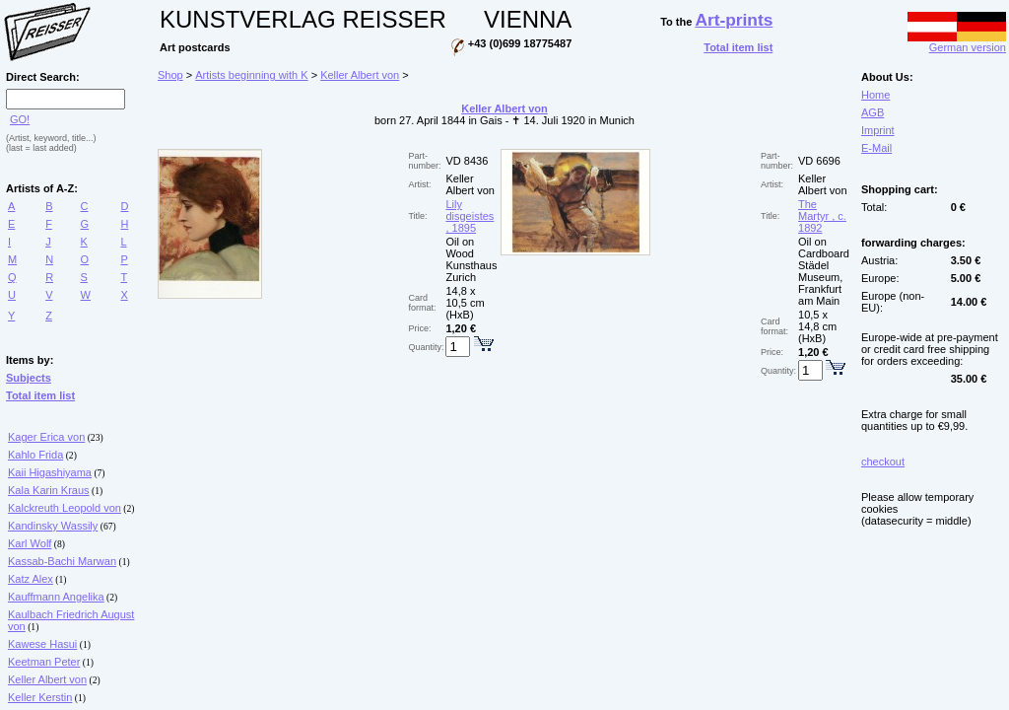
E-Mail (876, 148)
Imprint (878, 130)
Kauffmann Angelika (56, 597)
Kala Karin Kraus (49, 490)
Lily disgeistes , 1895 (469, 216)
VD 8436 (466, 161)
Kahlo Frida (35, 455)
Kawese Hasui (42, 644)
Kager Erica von (46, 437)
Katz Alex (30, 579)
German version (957, 42)
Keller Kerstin (40, 697)
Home (875, 95)
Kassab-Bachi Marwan (62, 561)
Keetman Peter (44, 662)
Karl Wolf (29, 543)
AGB (872, 112)
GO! (20, 119)
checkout (883, 461)
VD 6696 (819, 161)
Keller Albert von (47, 679)
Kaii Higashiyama (50, 472)
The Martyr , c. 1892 (822, 216)
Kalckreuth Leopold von (64, 508)
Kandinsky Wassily (53, 526)
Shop (170, 75)
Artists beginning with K (251, 75)
